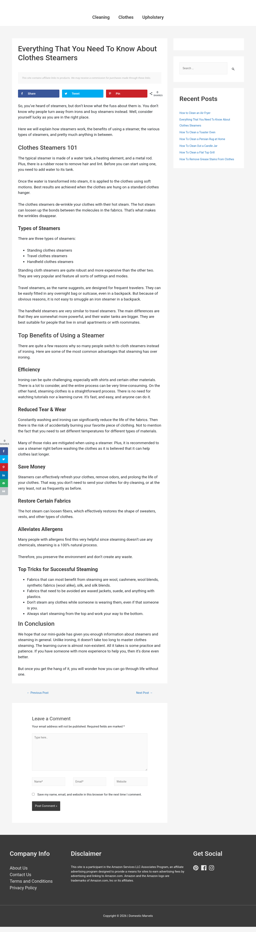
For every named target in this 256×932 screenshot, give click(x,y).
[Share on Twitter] (82, 94)
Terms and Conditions (31, 886)
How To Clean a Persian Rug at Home (204, 140)
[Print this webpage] (4, 491)
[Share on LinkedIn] (4, 475)
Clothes (125, 17)
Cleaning (101, 17)
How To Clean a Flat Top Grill (198, 153)
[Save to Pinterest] (126, 94)
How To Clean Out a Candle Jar (200, 147)
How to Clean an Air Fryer (196, 114)
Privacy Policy (23, 892)
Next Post (143, 693)
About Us (19, 873)
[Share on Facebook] (38, 94)
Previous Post (39, 693)
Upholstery (153, 17)
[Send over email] (4, 483)
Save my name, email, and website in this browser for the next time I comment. (89, 800)
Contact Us (20, 879)
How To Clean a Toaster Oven (199, 133)
